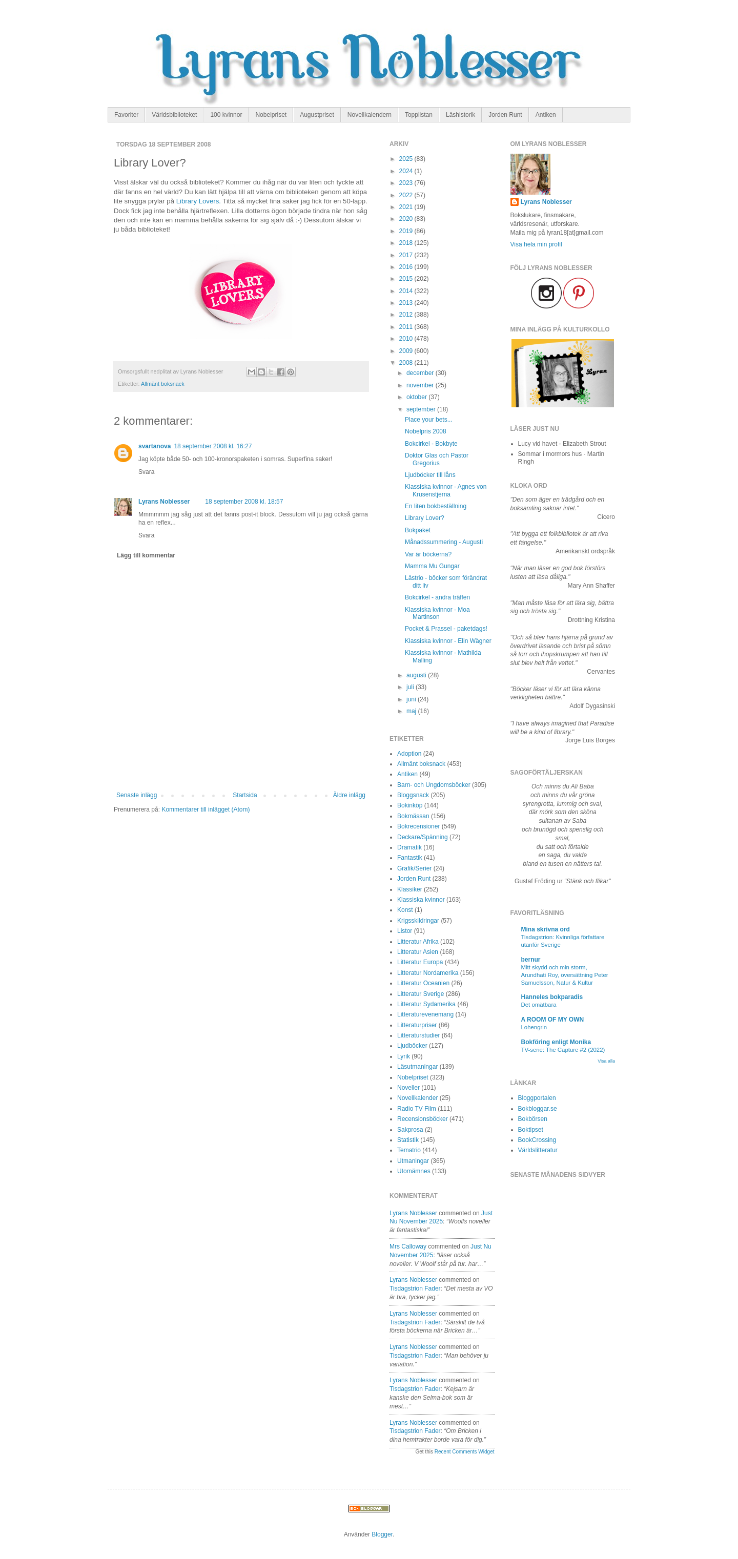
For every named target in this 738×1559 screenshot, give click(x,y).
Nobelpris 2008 (425, 431)
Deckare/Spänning (422, 837)
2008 (407, 362)
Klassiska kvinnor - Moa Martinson (437, 613)
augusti (417, 675)
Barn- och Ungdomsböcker (433, 784)
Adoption (409, 753)
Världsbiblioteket (174, 114)
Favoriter (126, 114)
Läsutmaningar (417, 1066)
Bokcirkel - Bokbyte (431, 443)
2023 (407, 182)
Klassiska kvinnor (421, 899)
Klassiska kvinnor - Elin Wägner (448, 641)
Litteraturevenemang (425, 1014)
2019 (407, 231)
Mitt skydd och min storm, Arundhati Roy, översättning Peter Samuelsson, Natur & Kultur (564, 975)
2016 (407, 267)
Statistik (408, 1140)
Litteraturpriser (417, 1025)
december (421, 373)
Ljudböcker (412, 1045)
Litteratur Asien (417, 951)
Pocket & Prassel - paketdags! (446, 628)
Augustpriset (317, 114)
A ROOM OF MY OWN (552, 1019)
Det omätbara (539, 1005)
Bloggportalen (537, 1097)
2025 (407, 158)
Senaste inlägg (136, 795)
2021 (407, 207)
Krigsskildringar (418, 920)
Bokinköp (409, 805)
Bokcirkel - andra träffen (437, 597)
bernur (531, 959)
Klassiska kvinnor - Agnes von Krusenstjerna (445, 490)
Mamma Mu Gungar (432, 566)
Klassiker (409, 889)
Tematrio (409, 1150)
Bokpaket (417, 530)
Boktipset (530, 1129)
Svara (146, 471)
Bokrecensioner (418, 826)
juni (412, 699)
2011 (407, 326)
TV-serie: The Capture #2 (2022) (563, 1050)
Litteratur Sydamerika (426, 1004)
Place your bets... (429, 419)
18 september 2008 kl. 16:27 (213, 446)
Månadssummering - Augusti (444, 542)
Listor (404, 930)
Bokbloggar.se (537, 1108)
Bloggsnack (413, 795)
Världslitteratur (538, 1150)
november (421, 385)
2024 (407, 171)
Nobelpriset (270, 114)
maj (412, 711)
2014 (407, 291)
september (421, 409)
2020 (407, 218)
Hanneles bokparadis (552, 997)
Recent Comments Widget (465, 1451)
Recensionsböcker (422, 1119)
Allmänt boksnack (162, 384)
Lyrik (403, 1056)
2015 (407, 278)
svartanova (154, 446)
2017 (407, 255)
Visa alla (606, 1061)
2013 (407, 302)
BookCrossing (537, 1140)
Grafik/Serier (414, 868)
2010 (407, 338)
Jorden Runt (505, 114)
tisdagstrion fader (415, 1288)
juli (411, 687)
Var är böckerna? (428, 554)
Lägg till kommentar (146, 555)
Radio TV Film (416, 1108)
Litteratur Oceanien (423, 983)
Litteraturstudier (418, 1035)
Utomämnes (413, 1171)
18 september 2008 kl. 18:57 (244, 501)
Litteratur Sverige (420, 993)
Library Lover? (424, 518)
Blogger (382, 1534)
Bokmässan (413, 816)
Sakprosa (410, 1129)
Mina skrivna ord (545, 929)
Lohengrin (534, 1027)
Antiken (546, 114)
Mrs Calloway (407, 1246)
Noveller (408, 1087)
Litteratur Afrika (418, 941)
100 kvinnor (226, 114)
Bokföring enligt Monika (556, 1042)
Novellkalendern (369, 114)
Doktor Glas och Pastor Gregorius (436, 459)
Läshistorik (460, 114)
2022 (407, 195)
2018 (407, 242)
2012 (407, 314)
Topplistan (419, 114)
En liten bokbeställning (435, 506)
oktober (417, 397)
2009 (407, 351)
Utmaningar (413, 1161)
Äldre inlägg (349, 795)
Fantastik (409, 857)
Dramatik (409, 847)
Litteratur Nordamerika (427, 972)
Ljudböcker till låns (430, 475)
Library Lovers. (198, 201)
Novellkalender (417, 1097)
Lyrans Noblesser (164, 501)
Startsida (245, 795)
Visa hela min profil (536, 244)
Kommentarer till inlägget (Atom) (205, 809)
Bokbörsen (532, 1119)
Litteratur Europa (420, 962)
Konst (405, 909)
